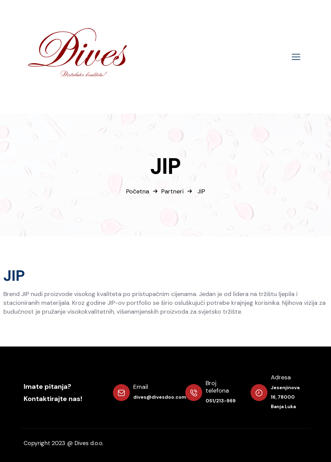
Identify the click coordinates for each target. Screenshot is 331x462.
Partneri (172, 191)
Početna (137, 191)
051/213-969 (221, 401)
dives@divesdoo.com (159, 397)
